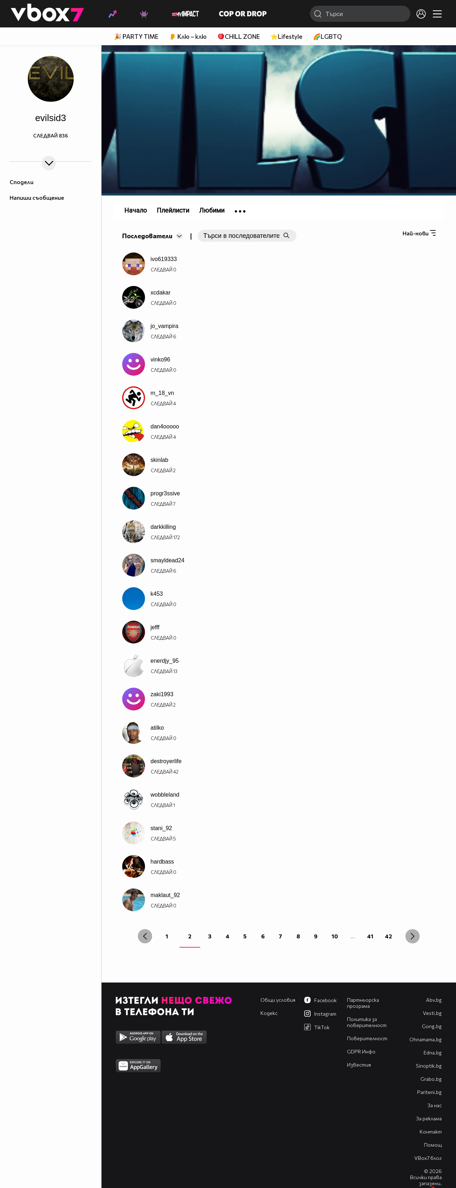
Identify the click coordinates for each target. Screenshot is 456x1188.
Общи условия (277, 1000)
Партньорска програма (363, 1003)
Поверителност (367, 1038)
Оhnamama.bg (425, 1039)
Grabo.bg (431, 1079)
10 (335, 936)
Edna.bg (433, 1052)
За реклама (429, 1118)
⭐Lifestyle (286, 36)
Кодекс (269, 1013)
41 (370, 936)
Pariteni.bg (429, 1092)
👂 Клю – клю (188, 36)
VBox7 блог (428, 1158)
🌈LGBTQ (327, 36)
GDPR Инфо (361, 1051)
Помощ (433, 1145)
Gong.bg (432, 1026)
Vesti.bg (432, 1013)
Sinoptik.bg (429, 1066)
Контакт (431, 1132)
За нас (435, 1105)
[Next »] (412, 936)
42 (388, 936)
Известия (359, 1065)
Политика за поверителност (367, 1022)
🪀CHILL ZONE (238, 36)
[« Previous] (145, 936)
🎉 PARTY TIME (136, 36)
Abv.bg (434, 1000)
